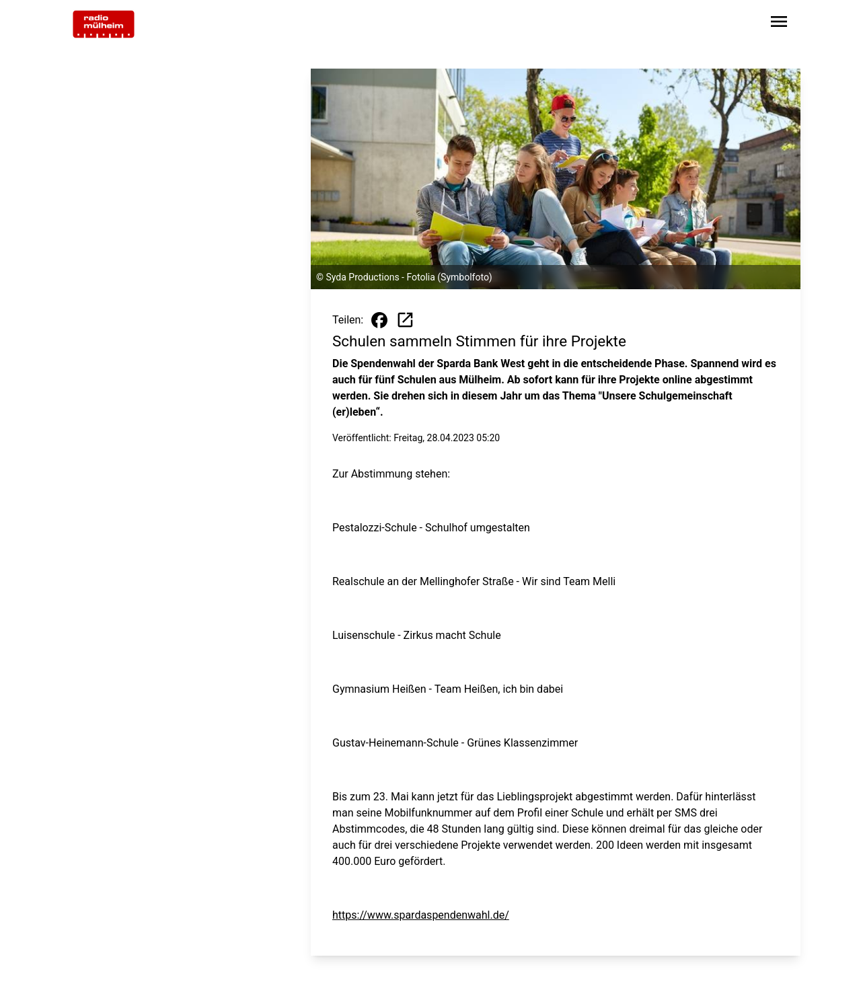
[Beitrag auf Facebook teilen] (379, 320)
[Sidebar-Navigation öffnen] (779, 24)
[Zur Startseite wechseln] (103, 24)
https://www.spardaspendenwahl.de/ (420, 915)
